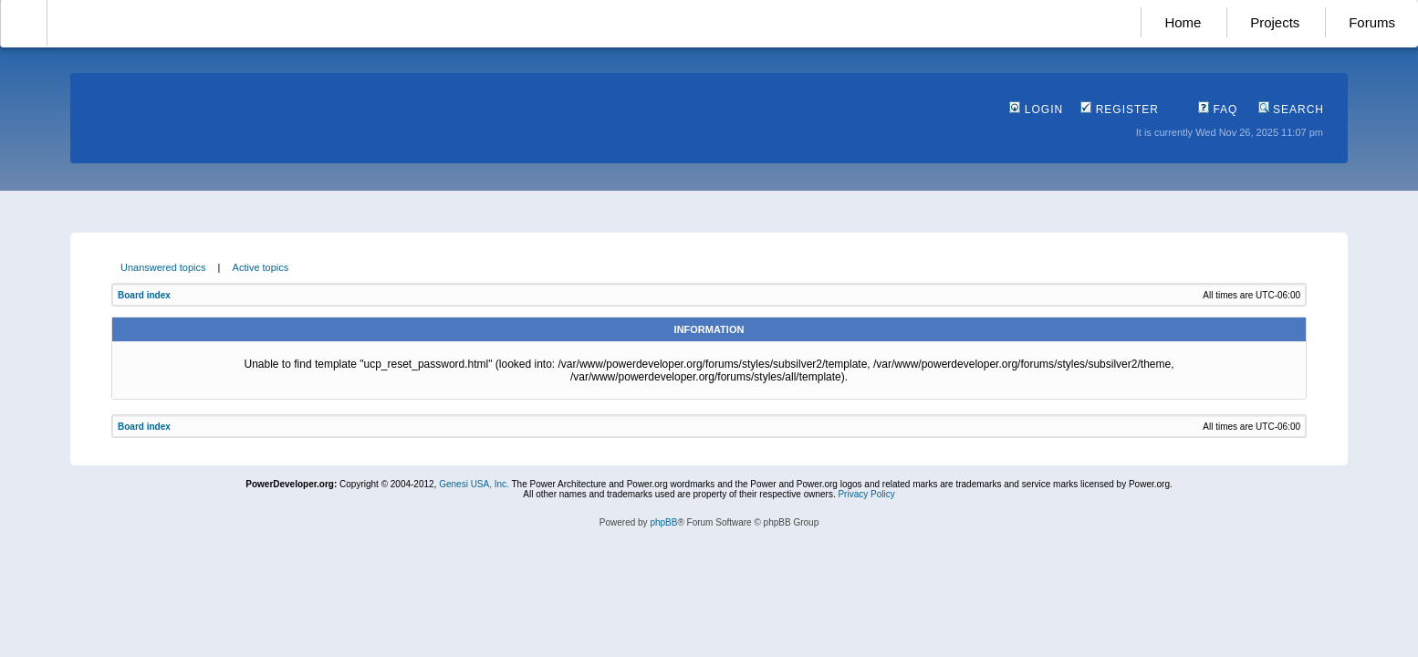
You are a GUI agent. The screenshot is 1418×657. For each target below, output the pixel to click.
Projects (1274, 22)
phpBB (663, 522)
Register (1119, 109)
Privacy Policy (866, 494)
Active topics (261, 267)
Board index (144, 295)
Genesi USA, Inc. (474, 484)
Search (1291, 109)
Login (1036, 109)
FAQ (1217, 109)
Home (1182, 22)
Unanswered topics (163, 267)
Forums (1372, 22)
